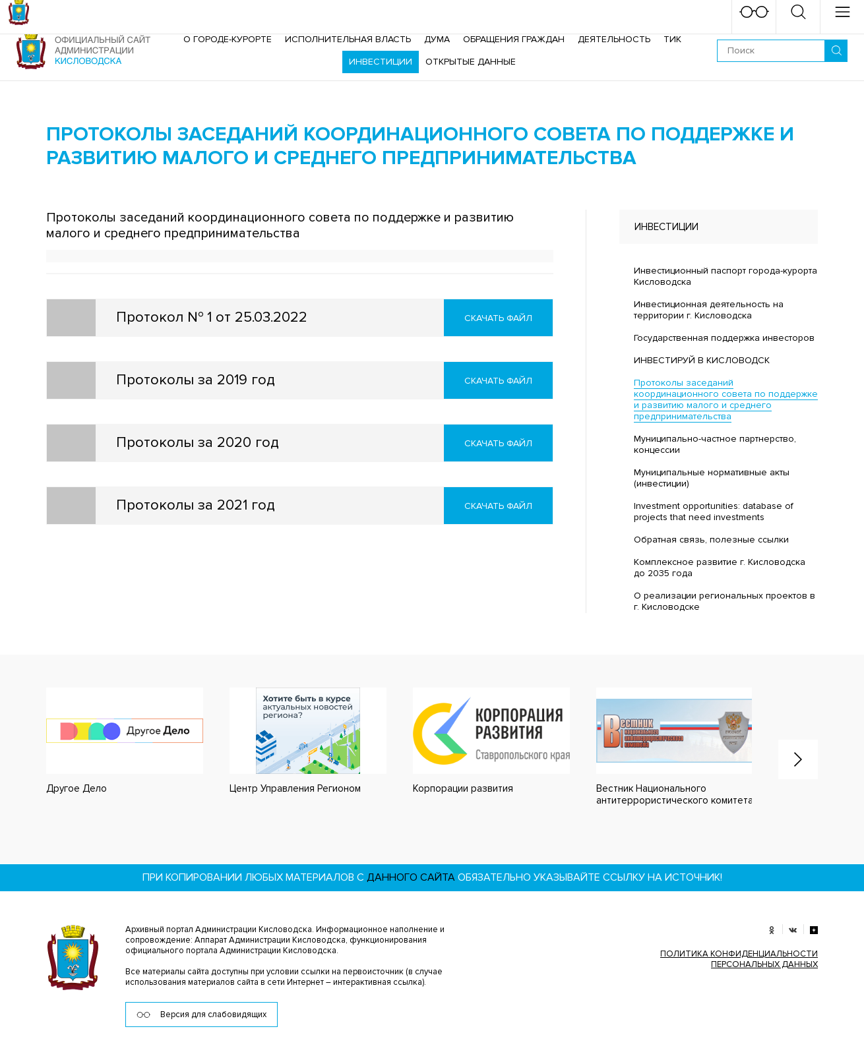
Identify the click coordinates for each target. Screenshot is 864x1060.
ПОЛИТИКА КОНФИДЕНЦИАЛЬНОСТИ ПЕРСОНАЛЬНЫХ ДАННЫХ (739, 959)
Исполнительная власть (348, 39)
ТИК (672, 39)
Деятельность (614, 39)
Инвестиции (380, 61)
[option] (111, 741)
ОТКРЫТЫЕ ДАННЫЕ (470, 61)
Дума (437, 39)
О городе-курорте (227, 39)
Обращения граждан (514, 39)
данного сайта (411, 877)
